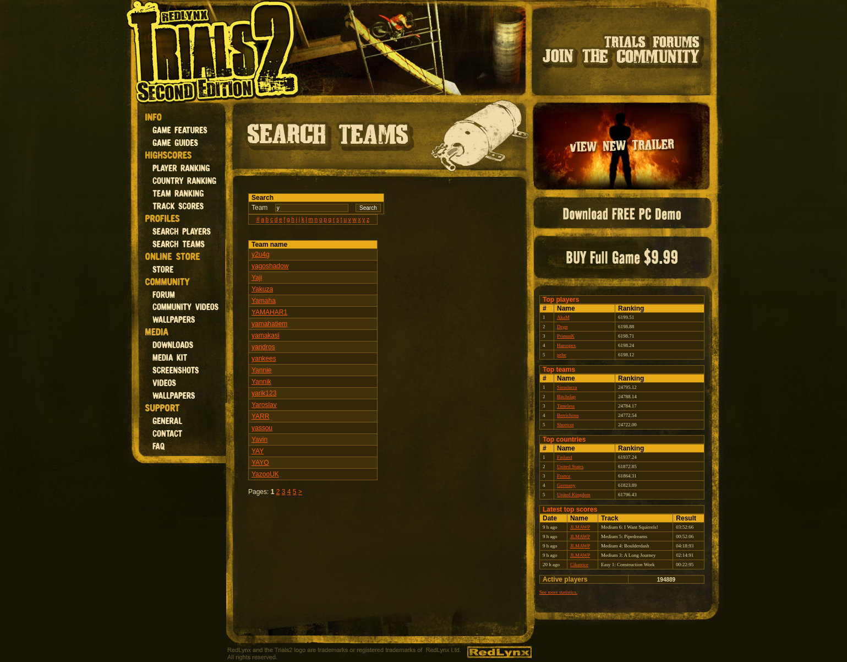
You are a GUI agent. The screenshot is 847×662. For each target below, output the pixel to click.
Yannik (261, 382)
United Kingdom (574, 494)
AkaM (563, 317)
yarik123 (264, 393)
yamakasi (266, 335)
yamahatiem (269, 324)
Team (259, 207)
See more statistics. (558, 592)
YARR (260, 416)
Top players (561, 299)
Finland (564, 457)
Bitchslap (566, 396)
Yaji (257, 277)
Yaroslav (264, 405)
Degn (562, 326)
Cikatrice (579, 564)
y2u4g (261, 254)
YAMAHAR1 (269, 312)
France (564, 476)
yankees (264, 358)
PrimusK (566, 336)
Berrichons (568, 415)
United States (570, 466)
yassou (262, 428)
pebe (561, 354)
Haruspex (566, 345)
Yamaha (264, 301)
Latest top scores (570, 509)
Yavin (259, 439)
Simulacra (567, 387)
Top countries (564, 439)
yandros (263, 347)
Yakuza (262, 289)
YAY (258, 451)
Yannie (261, 370)
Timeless (566, 406)
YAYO (260, 462)
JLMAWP (580, 527)
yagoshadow (270, 266)
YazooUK (265, 474)
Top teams (559, 369)
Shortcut (565, 424)
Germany (566, 485)
